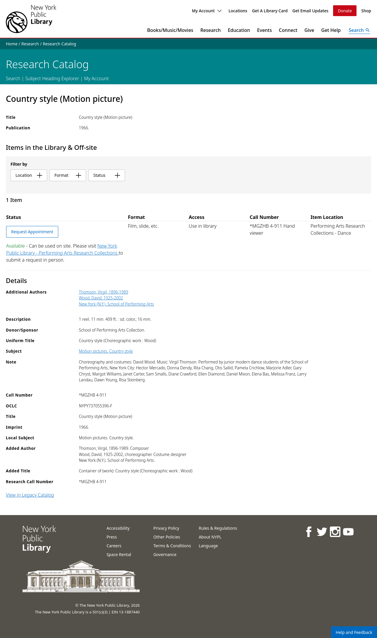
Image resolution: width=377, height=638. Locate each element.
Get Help (331, 30)
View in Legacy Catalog (30, 495)
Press (112, 537)
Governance (164, 554)
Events (264, 30)
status (106, 175)
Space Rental (119, 554)
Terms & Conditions (172, 545)
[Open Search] (359, 30)
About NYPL (210, 537)
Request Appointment (32, 231)
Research (210, 30)
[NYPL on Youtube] (348, 531)
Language (208, 545)
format (67, 175)
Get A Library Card (270, 10)
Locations (238, 10)
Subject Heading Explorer (52, 78)
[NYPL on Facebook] (308, 531)
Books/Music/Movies (170, 30)
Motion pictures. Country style (106, 351)
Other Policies (166, 537)
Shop (366, 10)
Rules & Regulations (218, 528)
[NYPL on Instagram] (334, 531)
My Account (206, 10)
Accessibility (118, 528)
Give (309, 30)
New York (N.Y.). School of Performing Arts (116, 304)
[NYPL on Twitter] (321, 531)
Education (239, 30)
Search (13, 78)
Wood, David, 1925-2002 (101, 298)
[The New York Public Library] (31, 19)
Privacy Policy (166, 528)
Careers (114, 545)
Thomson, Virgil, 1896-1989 (103, 292)
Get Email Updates (310, 10)
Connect (288, 30)
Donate (345, 10)
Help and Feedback (354, 632)
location (29, 175)
